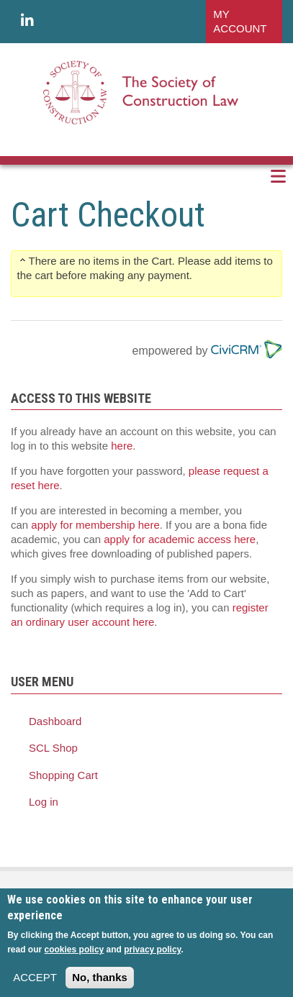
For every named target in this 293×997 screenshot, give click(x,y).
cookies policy (74, 957)
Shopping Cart (63, 775)
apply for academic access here (180, 539)
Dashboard (55, 721)
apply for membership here (95, 525)
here (121, 446)
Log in (43, 802)
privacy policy (152, 957)
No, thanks (99, 984)
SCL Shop (53, 748)
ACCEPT (35, 984)
